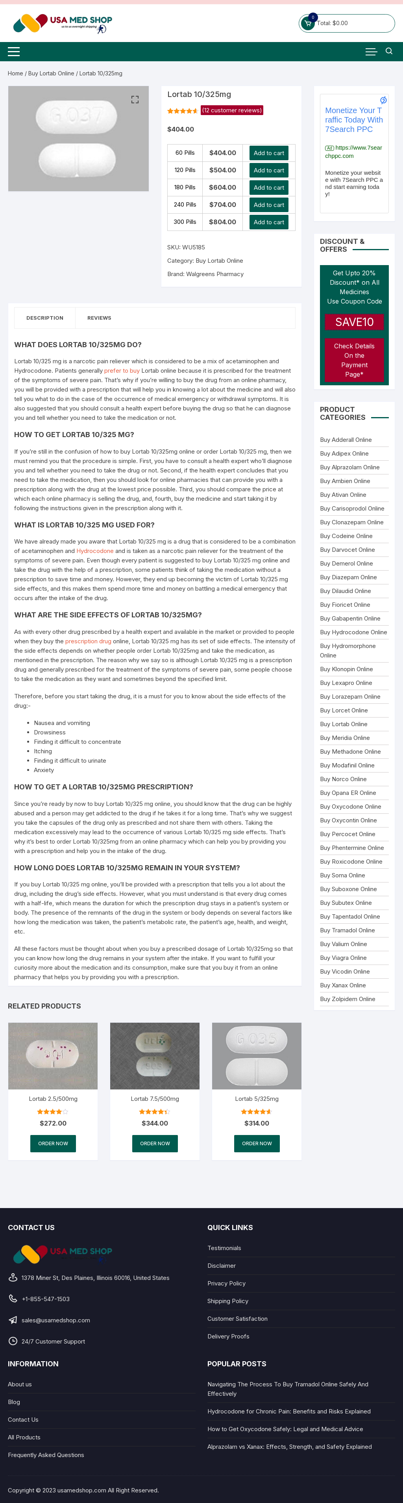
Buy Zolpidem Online (347, 999)
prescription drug (88, 641)
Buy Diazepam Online (348, 577)
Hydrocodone (95, 551)
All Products (24, 1437)
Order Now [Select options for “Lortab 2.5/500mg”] (53, 1143)
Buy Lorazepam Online (350, 696)
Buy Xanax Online (343, 985)
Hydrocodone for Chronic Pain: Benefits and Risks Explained (289, 1411)
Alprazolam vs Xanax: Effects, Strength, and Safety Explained (289, 1446)
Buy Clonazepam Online (352, 522)
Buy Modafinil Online (347, 765)
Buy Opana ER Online (348, 792)
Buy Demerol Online (346, 563)
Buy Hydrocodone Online (353, 632)
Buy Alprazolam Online (350, 467)
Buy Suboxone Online (348, 889)
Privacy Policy (226, 1283)
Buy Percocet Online (347, 834)
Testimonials (224, 1248)
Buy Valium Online (343, 944)
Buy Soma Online (342, 875)
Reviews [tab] (99, 318)
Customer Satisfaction (237, 1318)
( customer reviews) (232, 110)
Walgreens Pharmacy (215, 274)
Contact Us (23, 1419)
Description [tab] (44, 318)
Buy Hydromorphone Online (348, 650)
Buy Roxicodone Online (351, 861)
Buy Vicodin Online (345, 971)
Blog (14, 1402)
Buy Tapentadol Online (350, 916)
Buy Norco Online (343, 779)
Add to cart (269, 153)
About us (20, 1384)
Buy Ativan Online (343, 494)
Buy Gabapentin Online (350, 618)
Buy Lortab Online (51, 73)
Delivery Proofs (228, 1336)
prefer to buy (122, 370)
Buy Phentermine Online (352, 847)
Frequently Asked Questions (46, 1455)
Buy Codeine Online (346, 536)
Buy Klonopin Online (346, 669)
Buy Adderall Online (346, 439)
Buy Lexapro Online (346, 683)
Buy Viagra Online (343, 957)
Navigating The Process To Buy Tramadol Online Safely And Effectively (287, 1388)
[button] (135, 100)
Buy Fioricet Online (345, 604)
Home (15, 73)
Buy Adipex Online (344, 453)
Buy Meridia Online (345, 737)
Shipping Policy (227, 1301)
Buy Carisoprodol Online (352, 508)
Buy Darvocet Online (347, 549)
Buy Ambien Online (345, 481)
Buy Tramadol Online (347, 930)
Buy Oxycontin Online (348, 820)
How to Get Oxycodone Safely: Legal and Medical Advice (285, 1429)
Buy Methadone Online (350, 751)
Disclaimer (221, 1265)
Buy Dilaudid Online (345, 591)
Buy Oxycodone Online (350, 806)
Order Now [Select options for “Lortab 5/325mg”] (257, 1143)
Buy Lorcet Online (344, 710)
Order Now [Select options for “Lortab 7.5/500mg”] (155, 1143)
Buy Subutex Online (346, 902)
